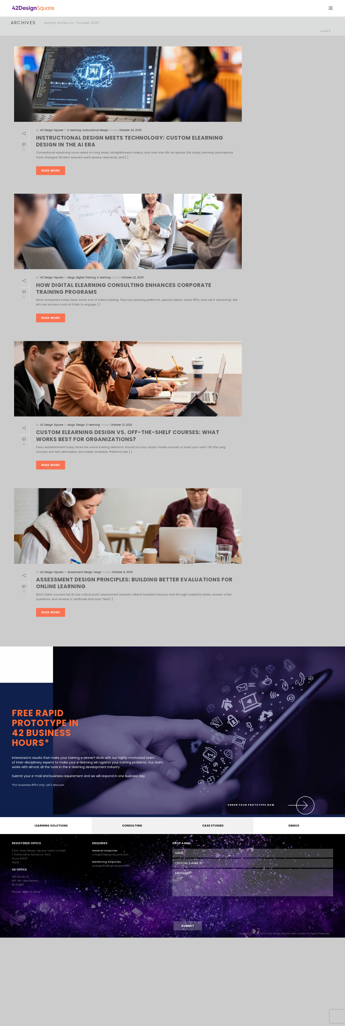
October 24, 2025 (130, 130)
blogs (71, 277)
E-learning (74, 130)
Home (324, 31)
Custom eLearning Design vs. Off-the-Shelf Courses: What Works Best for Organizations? (127, 436)
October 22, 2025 (132, 277)
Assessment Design (80, 572)
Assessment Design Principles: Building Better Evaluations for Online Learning (134, 583)
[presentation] (197, 911)
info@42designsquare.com (110, 854)
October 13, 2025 (121, 425)
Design (80, 425)
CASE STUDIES (213, 825)
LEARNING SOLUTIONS (51, 825)
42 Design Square (51, 130)
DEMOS (293, 825)
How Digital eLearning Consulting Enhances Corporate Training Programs (123, 288)
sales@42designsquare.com (111, 865)
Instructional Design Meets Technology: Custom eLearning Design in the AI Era (129, 141)
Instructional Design (95, 130)
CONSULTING (132, 825)
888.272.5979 (31, 892)
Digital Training (86, 277)
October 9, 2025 (122, 572)
